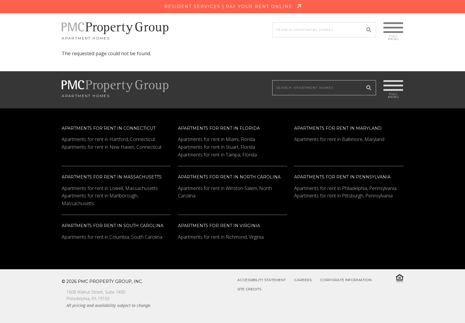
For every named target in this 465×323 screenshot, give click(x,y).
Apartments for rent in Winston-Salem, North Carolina (225, 192)
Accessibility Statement (261, 280)
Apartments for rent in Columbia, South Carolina (112, 237)
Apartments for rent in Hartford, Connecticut (108, 139)
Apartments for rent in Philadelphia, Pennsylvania (345, 188)
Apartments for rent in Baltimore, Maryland (339, 139)
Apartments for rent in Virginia (219, 225)
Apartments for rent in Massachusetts (112, 177)
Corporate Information (346, 280)
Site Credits (249, 289)
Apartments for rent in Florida (219, 128)
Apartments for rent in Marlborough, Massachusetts (100, 199)
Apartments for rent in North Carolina (229, 177)
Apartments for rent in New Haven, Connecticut (112, 147)
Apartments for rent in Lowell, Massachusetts (110, 188)
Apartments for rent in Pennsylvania (342, 177)
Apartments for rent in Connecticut (108, 128)
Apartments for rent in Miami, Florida (216, 139)
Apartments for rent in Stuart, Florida (216, 147)
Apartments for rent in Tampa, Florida (217, 154)
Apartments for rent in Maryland (338, 128)
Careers (303, 280)
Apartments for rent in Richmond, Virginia (221, 237)
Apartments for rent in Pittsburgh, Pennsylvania (343, 195)
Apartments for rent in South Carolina (112, 225)
